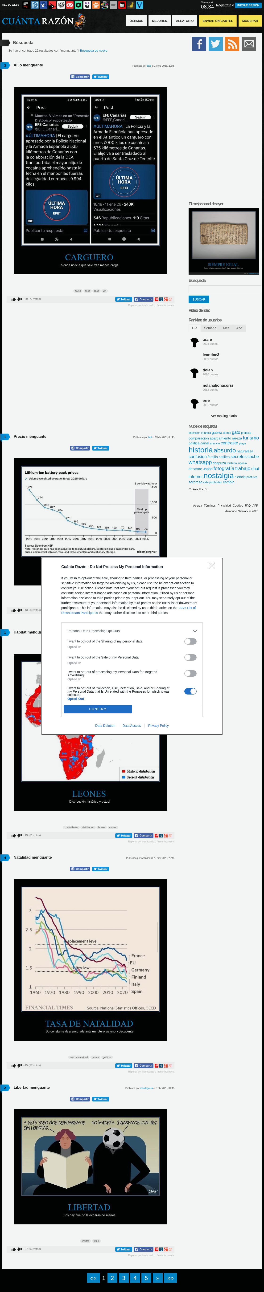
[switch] (190, 641)
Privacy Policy (158, 725)
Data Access (132, 725)
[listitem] (132, 631)
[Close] (213, 567)
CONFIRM (98, 709)
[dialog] (132, 646)
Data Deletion (105, 725)
